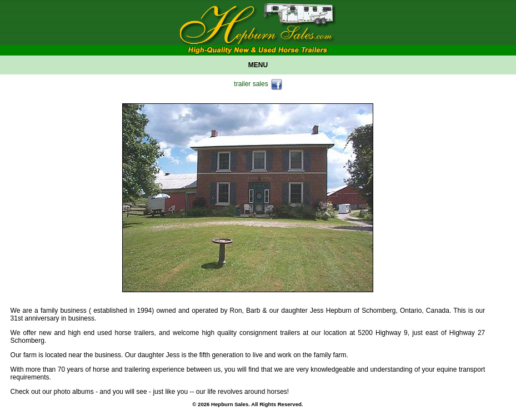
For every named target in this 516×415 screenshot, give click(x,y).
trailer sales (258, 84)
